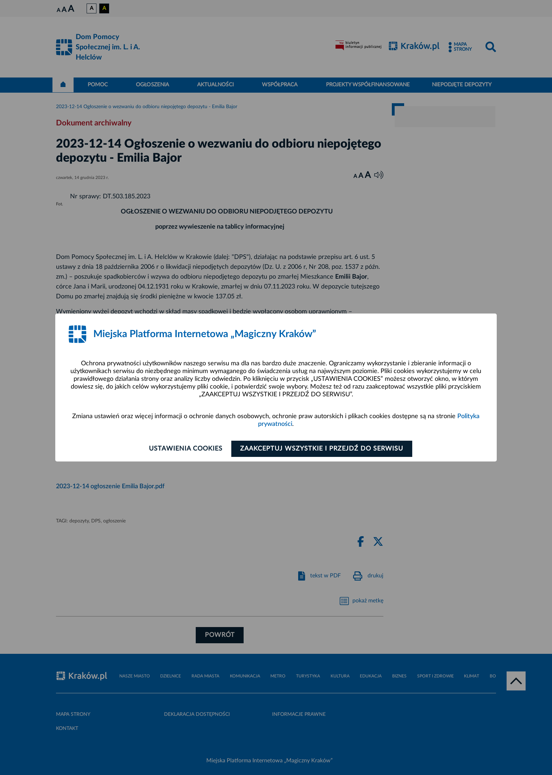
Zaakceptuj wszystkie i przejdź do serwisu (322, 449)
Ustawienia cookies (185, 449)
